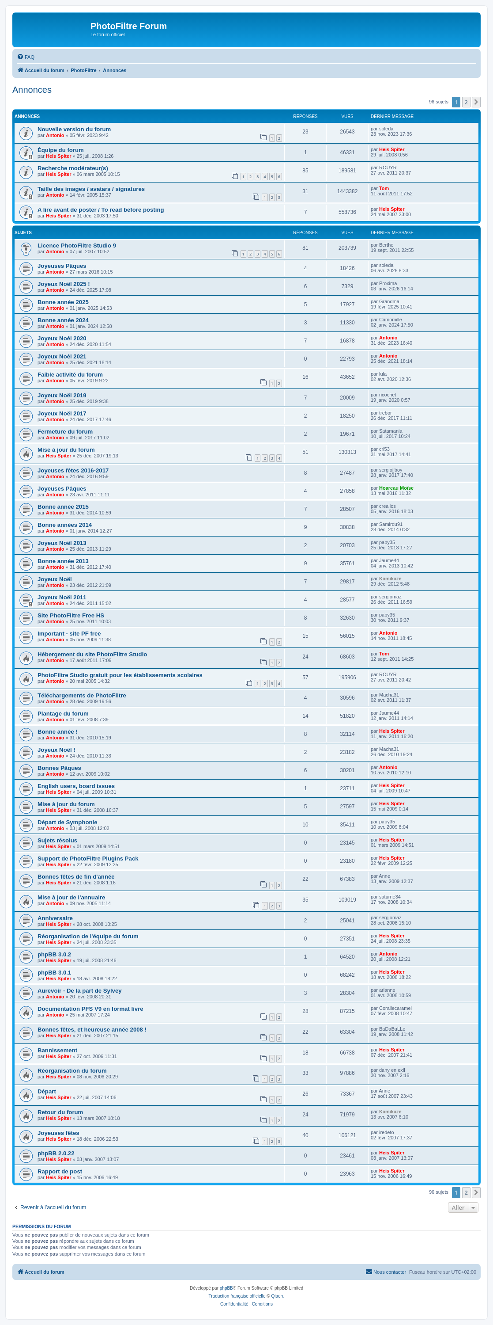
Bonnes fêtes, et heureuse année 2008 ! (92, 1029)
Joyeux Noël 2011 (62, 597)
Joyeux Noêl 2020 (62, 338)
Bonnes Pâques (59, 768)
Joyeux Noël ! (56, 749)
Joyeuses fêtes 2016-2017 (73, 470)
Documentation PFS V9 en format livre (90, 1008)
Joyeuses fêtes (58, 1133)
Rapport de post (60, 1171)
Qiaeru (277, 1296)
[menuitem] (25, 57)
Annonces (32, 90)
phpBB (226, 1288)
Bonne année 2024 (63, 320)
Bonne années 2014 (65, 525)
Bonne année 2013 (63, 561)
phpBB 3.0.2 (54, 954)
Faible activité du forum (70, 374)
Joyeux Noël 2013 (62, 543)
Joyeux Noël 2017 (62, 413)
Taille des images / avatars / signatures (91, 189)
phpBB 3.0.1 (54, 972)
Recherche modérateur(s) (73, 168)
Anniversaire (55, 918)
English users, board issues (76, 786)
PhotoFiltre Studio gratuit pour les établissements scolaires (120, 675)
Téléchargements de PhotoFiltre (82, 695)
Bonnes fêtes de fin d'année (76, 876)
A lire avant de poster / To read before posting (101, 209)
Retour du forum (60, 1112)
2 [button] (466, 102)
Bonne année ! (58, 731)
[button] (476, 102)
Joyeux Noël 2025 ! (64, 284)
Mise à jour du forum (66, 449)
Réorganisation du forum (72, 1070)
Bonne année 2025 (63, 302)
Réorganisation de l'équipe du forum (88, 936)
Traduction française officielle (237, 1296)
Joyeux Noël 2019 (62, 395)
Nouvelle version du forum (74, 129)
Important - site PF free (69, 633)
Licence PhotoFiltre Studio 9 (77, 245)
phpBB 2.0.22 (56, 1153)
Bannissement (57, 1050)
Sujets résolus (57, 840)
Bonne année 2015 (63, 506)
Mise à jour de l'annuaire (71, 897)
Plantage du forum (63, 713)
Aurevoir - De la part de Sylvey (80, 990)
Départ (47, 1091)
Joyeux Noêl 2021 (62, 356)
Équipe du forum (61, 150)
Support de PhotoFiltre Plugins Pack (88, 858)
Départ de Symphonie (68, 822)
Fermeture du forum (65, 431)
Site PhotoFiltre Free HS (71, 615)
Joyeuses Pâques (62, 266)
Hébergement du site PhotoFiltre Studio (92, 654)
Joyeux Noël (55, 579)
